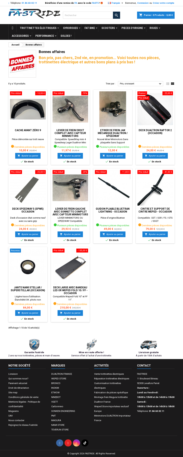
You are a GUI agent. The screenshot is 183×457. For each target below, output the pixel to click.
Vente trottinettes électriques (109, 374)
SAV (10, 415)
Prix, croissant (141, 84)
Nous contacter (16, 420)
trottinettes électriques (38, 28)
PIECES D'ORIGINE (132, 28)
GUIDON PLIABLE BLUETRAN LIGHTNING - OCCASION (113, 210)
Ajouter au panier (28, 155)
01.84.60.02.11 (29, 3)
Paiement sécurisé (17, 383)
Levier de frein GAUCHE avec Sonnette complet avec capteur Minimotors (70, 211)
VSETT (54, 401)
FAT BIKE (90, 28)
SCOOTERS (108, 28)
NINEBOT (56, 397)
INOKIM (55, 388)
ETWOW (55, 392)
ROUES (154, 28)
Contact (144, 365)
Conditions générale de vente (23, 397)
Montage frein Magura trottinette (111, 397)
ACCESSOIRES (20, 35)
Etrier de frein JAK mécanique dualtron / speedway (113, 133)
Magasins (13, 411)
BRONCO (55, 383)
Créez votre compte (163, 3)
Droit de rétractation (18, 388)
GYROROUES (70, 28)
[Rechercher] (91, 15)
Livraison (13, 374)
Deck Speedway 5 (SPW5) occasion (28, 210)
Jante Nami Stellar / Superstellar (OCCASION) (28, 289)
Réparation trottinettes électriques (111, 378)
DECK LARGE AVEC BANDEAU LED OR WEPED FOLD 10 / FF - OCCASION (70, 290)
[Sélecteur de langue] (116, 3)
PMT (53, 415)
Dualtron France (102, 401)
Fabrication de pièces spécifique (111, 392)
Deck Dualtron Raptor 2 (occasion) (155, 132)
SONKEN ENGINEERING (63, 411)
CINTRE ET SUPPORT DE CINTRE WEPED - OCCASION (155, 210)
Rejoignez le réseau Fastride (23, 425)
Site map (13, 392)
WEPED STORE (58, 378)
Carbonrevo (57, 406)
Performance (44, 35)
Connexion (143, 3)
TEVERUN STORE (60, 429)
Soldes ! (66, 35)
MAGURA (56, 420)
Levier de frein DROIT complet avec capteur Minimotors (70, 133)
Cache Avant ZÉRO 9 (28, 130)
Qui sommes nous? (18, 378)
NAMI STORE (58, 425)
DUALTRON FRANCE (61, 374)
